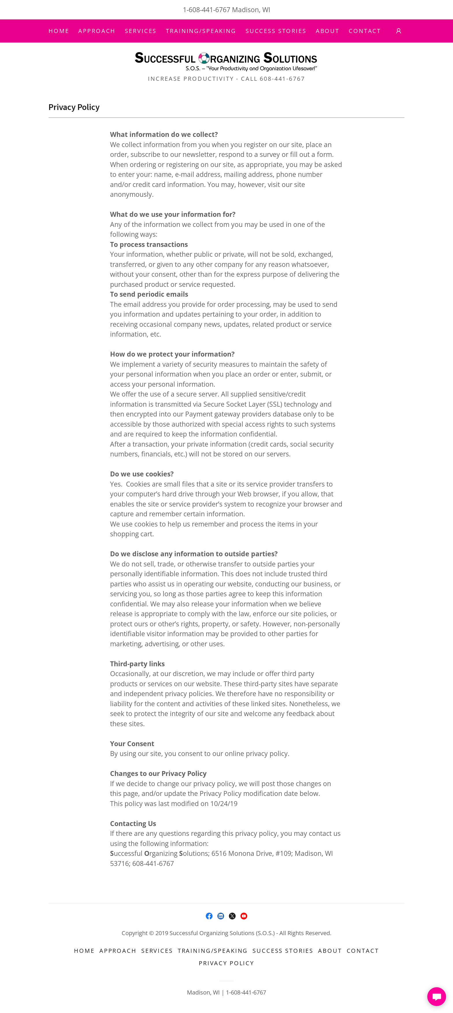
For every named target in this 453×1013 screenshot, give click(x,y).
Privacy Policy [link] (226, 963)
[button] (398, 31)
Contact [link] (365, 31)
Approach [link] (97, 31)
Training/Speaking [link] (201, 31)
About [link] (327, 31)
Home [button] (84, 951)
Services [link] (141, 31)
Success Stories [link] (276, 31)
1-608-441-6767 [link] (206, 9)
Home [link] (59, 31)
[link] (226, 60)
